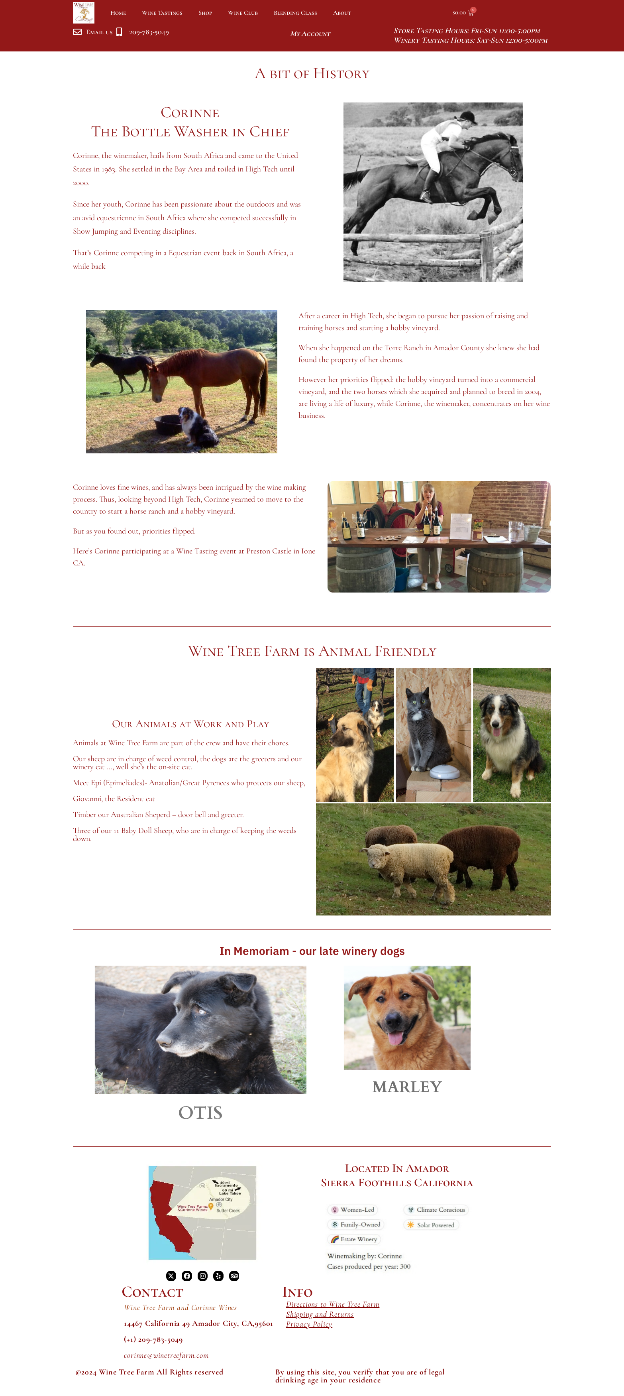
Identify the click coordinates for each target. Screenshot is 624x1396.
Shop (205, 13)
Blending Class (295, 13)
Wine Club (243, 13)
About (342, 13)
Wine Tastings (162, 13)
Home (118, 13)
